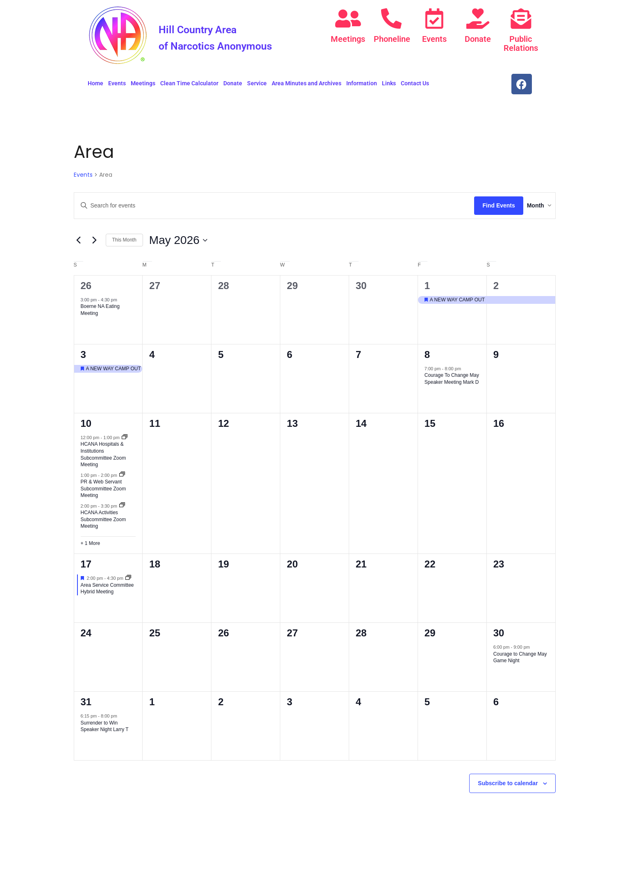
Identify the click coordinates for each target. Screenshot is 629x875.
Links (389, 86)
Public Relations (520, 43)
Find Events (486, 208)
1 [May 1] (427, 288)
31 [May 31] (86, 705)
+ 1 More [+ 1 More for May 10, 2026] (90, 546)
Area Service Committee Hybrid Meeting (107, 592)
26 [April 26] (86, 288)
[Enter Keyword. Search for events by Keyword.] (268, 209)
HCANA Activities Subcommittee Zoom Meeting (103, 522)
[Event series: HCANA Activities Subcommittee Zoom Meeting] (122, 508)
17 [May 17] (86, 567)
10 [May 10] (86, 426)
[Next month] (95, 243)
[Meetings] (348, 18)
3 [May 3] (83, 357)
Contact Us (415, 86)
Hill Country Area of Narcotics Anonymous (220, 44)
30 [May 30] (498, 636)
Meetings (347, 39)
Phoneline (391, 39)
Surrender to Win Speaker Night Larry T (105, 729)
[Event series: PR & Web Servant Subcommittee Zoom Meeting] (122, 478)
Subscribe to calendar (508, 786)
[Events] (434, 18)
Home (95, 86)
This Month (124, 243)
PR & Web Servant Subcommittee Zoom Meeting (103, 491)
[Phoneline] (391, 18)
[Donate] (478, 18)
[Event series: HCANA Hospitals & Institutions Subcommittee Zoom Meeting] (124, 440)
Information (361, 86)
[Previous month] (79, 243)
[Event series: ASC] (128, 581)
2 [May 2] (496, 288)
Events (434, 39)
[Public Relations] (521, 18)
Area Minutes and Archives (306, 86)
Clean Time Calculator (189, 86)
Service (257, 86)
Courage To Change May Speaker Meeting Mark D (452, 382)
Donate (478, 39)
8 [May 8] (427, 357)
